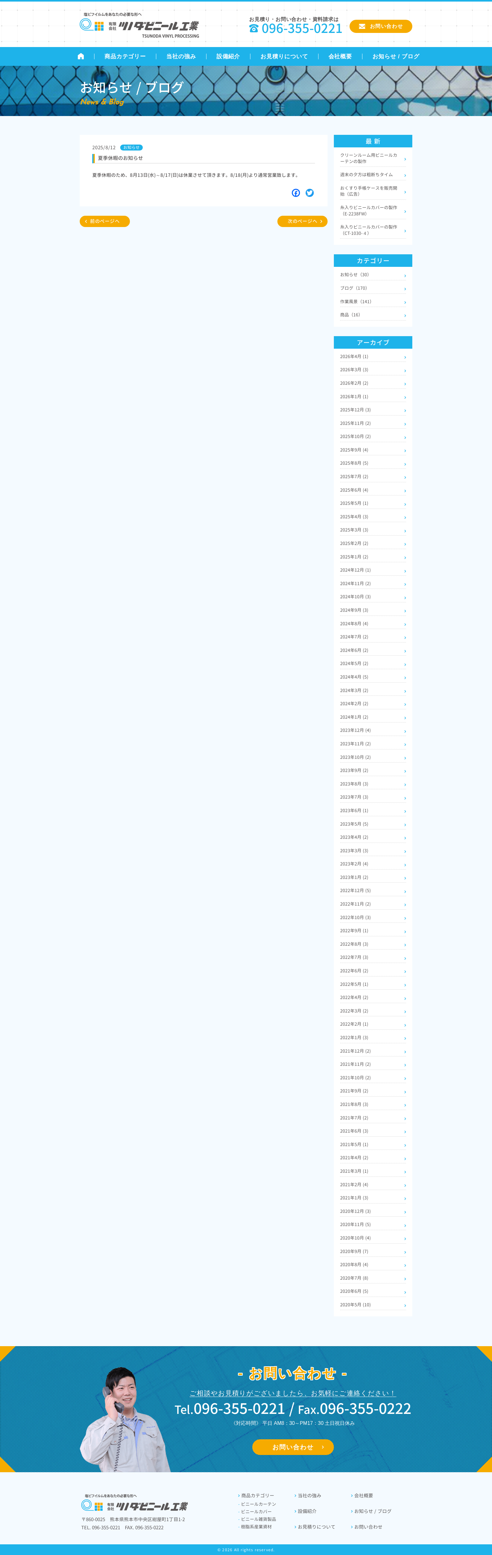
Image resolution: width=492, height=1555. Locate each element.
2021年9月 (354, 1091)
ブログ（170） (355, 288)
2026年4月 (354, 356)
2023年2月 (354, 864)
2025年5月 (354, 503)
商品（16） (351, 315)
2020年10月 (355, 1238)
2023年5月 (354, 824)
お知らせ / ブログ (396, 56)
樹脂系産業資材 (255, 1527)
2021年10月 (355, 1078)
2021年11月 (355, 1064)
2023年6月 (354, 810)
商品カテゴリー (125, 56)
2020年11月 (355, 1224)
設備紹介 (228, 56)
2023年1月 (354, 877)
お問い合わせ (293, 1447)
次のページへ (303, 221)
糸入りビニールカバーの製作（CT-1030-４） (368, 230)
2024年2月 (354, 703)
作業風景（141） (357, 301)
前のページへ (105, 221)
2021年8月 (354, 1104)
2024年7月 (354, 637)
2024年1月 (354, 717)
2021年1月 (354, 1198)
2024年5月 (354, 663)
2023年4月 (354, 837)
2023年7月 (354, 797)
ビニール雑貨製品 (257, 1519)
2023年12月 (355, 730)
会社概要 (340, 56)
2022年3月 (354, 1011)
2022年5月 (354, 984)
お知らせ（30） (356, 275)
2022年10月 (355, 917)
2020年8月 (354, 1264)
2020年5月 (355, 1305)
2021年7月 (354, 1118)
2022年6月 (354, 971)
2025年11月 (355, 423)
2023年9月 (354, 770)
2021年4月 (354, 1158)
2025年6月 (354, 490)
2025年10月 (355, 436)
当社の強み (181, 56)
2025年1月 (354, 557)
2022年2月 (354, 1024)
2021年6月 (354, 1131)
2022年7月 (354, 957)
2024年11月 (355, 583)
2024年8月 (354, 624)
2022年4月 (354, 997)
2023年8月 (354, 784)
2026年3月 (354, 370)
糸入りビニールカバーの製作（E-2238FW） (368, 210)
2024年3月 (354, 690)
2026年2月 (354, 383)
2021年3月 (354, 1171)
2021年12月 (355, 1051)
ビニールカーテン (257, 1504)
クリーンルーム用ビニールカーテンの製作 (368, 158)
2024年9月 (354, 610)
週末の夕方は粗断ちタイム (366, 174)
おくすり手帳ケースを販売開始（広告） (368, 191)
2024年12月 (355, 570)
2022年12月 (355, 890)
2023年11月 (355, 744)
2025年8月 (354, 463)
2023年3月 (354, 851)
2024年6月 (354, 650)
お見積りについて (284, 56)
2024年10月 (355, 597)
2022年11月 (355, 904)
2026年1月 (354, 396)
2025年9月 (354, 450)
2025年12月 (355, 410)
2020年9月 (354, 1251)
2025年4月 (354, 517)
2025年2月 (354, 543)
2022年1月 (354, 1037)
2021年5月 (354, 1144)
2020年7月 (354, 1278)
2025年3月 (354, 530)
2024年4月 (354, 677)
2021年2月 (354, 1184)
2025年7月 (354, 476)
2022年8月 (354, 944)
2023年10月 (355, 757)
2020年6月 (354, 1291)
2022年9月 (354, 931)
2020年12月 (355, 1211)
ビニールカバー (255, 1512)
